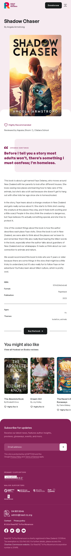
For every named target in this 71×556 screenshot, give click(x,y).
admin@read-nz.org (21, 515)
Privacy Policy (15, 457)
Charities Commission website (16, 544)
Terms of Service (32, 457)
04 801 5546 (17, 511)
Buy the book (35, 331)
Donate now (53, 5)
